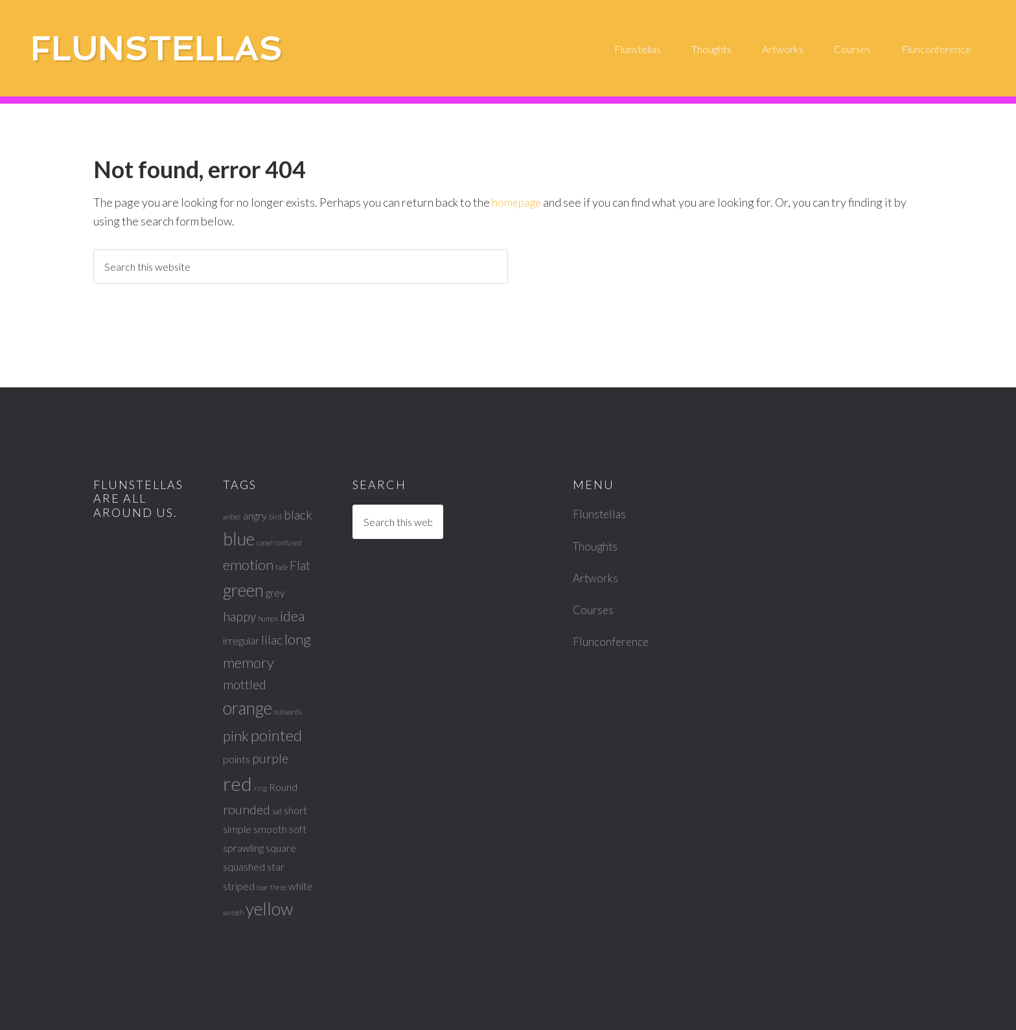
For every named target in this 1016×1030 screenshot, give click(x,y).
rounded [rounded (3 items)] (246, 809)
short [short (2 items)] (295, 810)
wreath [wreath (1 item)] (233, 912)
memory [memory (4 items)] (248, 662)
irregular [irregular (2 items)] (241, 640)
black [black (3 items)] (298, 514)
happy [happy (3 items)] (239, 616)
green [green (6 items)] (243, 590)
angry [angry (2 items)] (255, 515)
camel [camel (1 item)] (265, 542)
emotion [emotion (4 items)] (248, 564)
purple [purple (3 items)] (270, 758)
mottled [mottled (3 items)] (244, 684)
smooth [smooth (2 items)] (270, 829)
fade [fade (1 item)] (281, 567)
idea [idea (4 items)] (292, 615)
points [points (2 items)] (236, 759)
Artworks (596, 578)
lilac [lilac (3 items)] (272, 639)
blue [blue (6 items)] (239, 539)
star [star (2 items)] (275, 866)
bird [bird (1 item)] (275, 516)
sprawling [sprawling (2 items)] (243, 847)
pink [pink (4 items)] (236, 735)
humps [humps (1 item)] (268, 618)
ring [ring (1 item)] (260, 788)
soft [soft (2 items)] (297, 829)
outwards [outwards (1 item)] (288, 711)
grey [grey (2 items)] (275, 592)
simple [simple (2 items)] (237, 829)
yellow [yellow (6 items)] (270, 908)
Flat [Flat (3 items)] (300, 565)
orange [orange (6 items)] (247, 708)
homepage (518, 202)
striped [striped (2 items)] (239, 886)
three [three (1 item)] (278, 887)
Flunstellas (176, 49)
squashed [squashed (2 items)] (244, 866)
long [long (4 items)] (297, 639)
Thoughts (596, 546)
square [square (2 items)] (281, 847)
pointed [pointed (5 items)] (276, 735)
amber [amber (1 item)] (232, 516)
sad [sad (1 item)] (277, 811)
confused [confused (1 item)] (288, 542)
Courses (594, 609)
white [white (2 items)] (300, 886)
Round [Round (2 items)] (283, 787)
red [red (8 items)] (237, 783)
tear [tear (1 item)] (262, 887)
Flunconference (612, 641)
